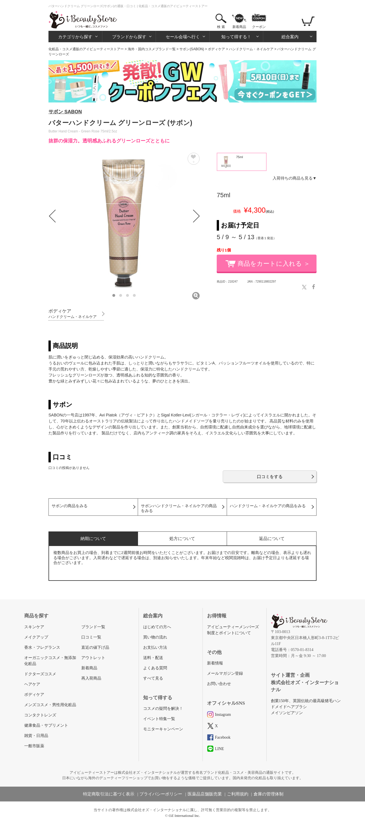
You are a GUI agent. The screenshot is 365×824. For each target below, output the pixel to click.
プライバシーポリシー (160, 794)
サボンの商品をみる (70, 506)
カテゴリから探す (75, 36)
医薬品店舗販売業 (205, 794)
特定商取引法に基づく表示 (108, 794)
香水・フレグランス (42, 647)
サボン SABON (65, 111)
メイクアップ (36, 637)
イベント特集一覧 (159, 719)
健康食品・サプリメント (46, 725)
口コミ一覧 (91, 637)
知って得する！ (236, 36)
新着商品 (239, 27)
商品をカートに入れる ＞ (274, 263)
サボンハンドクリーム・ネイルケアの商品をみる (179, 508)
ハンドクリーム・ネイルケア (251, 49)
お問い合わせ (219, 684)
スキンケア (34, 627)
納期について (93, 538)
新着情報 (215, 663)
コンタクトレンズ (40, 715)
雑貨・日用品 (36, 736)
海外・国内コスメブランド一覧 (152, 49)
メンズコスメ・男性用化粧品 (50, 705)
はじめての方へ (157, 627)
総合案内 (290, 36)
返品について (272, 538)
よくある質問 (155, 668)
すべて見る (153, 678)
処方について (182, 538)
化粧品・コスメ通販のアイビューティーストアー (86, 49)
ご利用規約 (237, 794)
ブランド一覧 (93, 627)
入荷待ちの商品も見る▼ (295, 178)
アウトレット (93, 658)
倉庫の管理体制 (268, 794)
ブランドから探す (129, 36)
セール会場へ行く (183, 36)
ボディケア (216, 49)
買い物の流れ (155, 637)
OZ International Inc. (184, 815)
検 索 (221, 27)
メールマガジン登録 (225, 673)
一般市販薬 (34, 746)
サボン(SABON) (191, 49)
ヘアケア (32, 684)
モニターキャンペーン (163, 729)
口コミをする (270, 476)
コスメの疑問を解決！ (163, 708)
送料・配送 (153, 658)
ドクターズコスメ (40, 674)
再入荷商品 (91, 678)
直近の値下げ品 (95, 647)
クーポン (259, 27)
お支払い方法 (155, 647)
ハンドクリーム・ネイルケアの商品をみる (268, 506)
